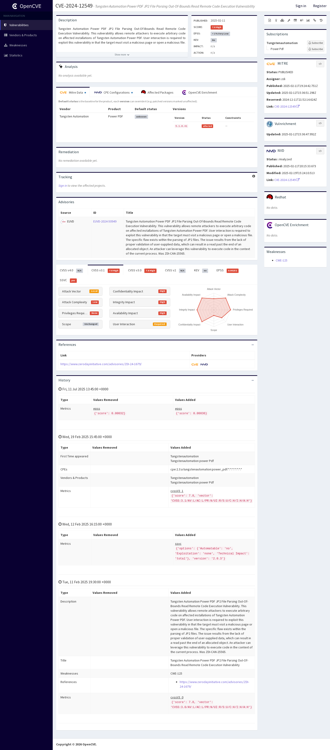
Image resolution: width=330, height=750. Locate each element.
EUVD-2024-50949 (104, 221)
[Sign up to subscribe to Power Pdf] (315, 49)
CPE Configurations (113, 92)
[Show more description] (122, 54)
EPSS (228, 270)
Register (320, 5)
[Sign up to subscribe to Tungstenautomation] (315, 42)
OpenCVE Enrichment (199, 92)
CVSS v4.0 (71, 270)
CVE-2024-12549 (74, 5)
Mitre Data (73, 92)
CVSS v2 (175, 270)
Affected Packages (157, 92)
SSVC (68, 280)
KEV (201, 270)
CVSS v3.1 (105, 270)
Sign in (301, 5)
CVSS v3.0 (142, 270)
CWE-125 (281, 260)
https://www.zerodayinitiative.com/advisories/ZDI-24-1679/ (101, 364)
